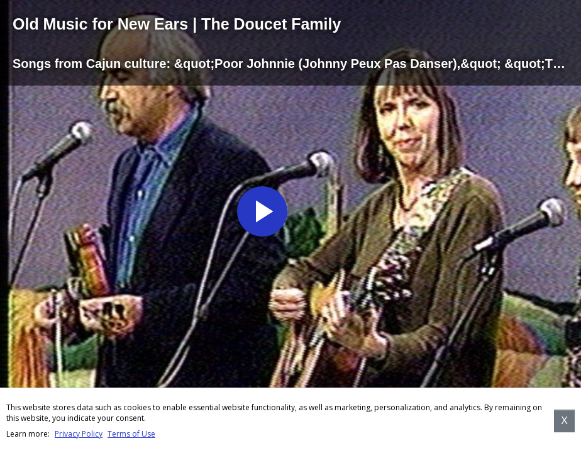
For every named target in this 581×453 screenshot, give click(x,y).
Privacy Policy (78, 433)
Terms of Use (131, 433)
